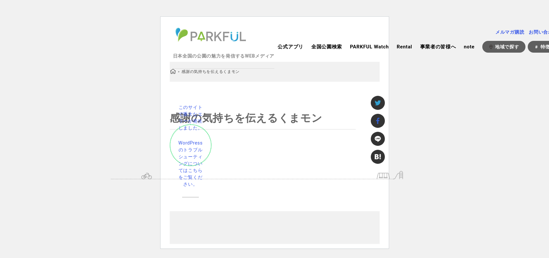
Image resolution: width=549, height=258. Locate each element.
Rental (404, 47)
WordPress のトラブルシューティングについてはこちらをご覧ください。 (190, 163)
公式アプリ (290, 47)
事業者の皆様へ (438, 47)
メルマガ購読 (509, 32)
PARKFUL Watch (369, 47)
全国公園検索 (326, 47)
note (469, 47)
